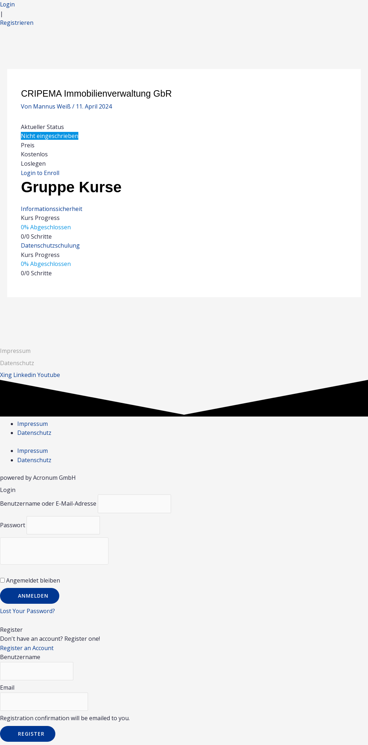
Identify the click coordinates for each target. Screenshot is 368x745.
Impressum (15, 351)
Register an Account (27, 648)
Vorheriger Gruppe (37, 315)
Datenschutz (34, 433)
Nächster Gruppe (333, 315)
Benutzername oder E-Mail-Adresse (48, 504)
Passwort (12, 525)
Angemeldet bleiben (30, 581)
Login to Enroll (41, 173)
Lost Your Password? (28, 611)
